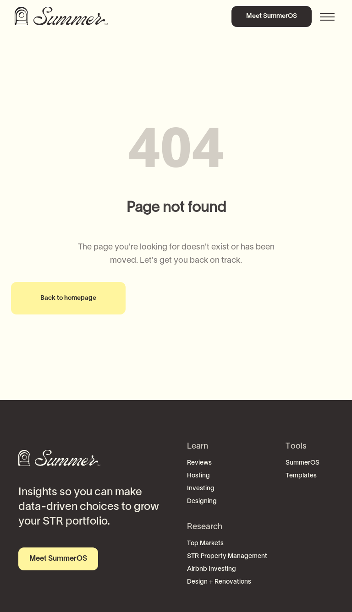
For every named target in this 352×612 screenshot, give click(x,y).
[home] (63, 16)
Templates (301, 476)
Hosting (198, 476)
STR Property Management (227, 556)
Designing (202, 501)
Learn (197, 446)
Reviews (199, 463)
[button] (328, 16)
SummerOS (302, 463)
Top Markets (205, 544)
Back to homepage (68, 298)
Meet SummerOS (271, 16)
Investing (200, 489)
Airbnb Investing (211, 569)
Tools (296, 446)
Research (204, 527)
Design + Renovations (219, 582)
